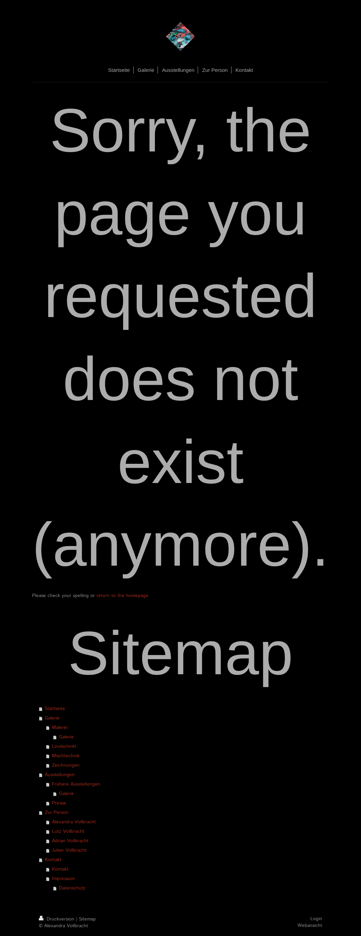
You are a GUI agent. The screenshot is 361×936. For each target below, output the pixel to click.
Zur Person (56, 812)
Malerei (59, 727)
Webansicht (310, 925)
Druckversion (57, 919)
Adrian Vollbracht (70, 841)
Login (316, 918)
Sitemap (87, 919)
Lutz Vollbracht (68, 831)
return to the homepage (122, 595)
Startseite (55, 708)
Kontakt (53, 859)
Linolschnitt (64, 746)
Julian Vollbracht (69, 850)
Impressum (63, 878)
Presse (59, 803)
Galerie (52, 718)
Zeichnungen (66, 765)
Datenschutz (72, 888)
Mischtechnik (66, 756)
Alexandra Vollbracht (74, 822)
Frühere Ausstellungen (76, 784)
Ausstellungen (60, 774)
